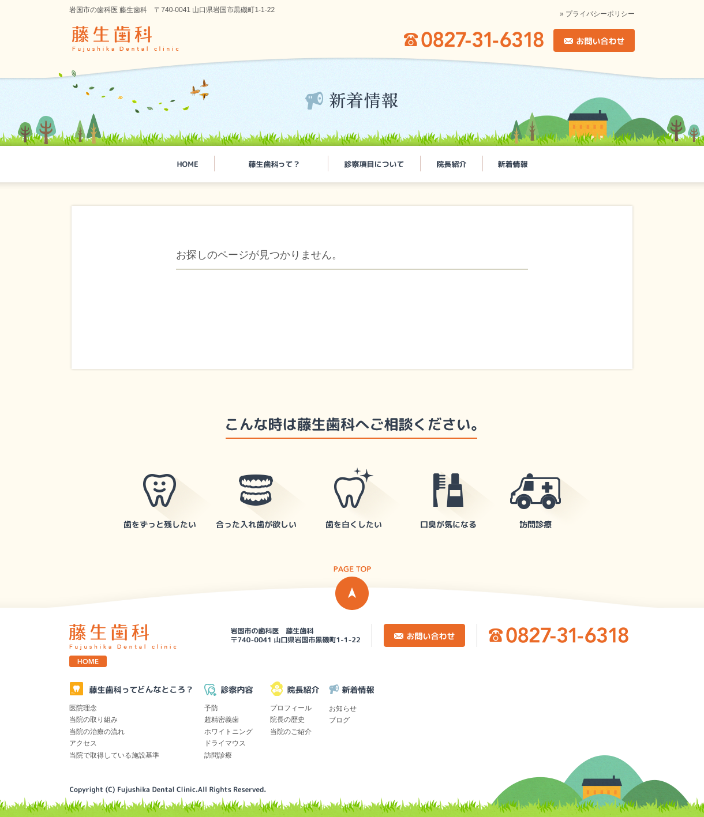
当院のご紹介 (291, 732)
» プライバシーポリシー (597, 14)
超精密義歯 (221, 720)
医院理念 (83, 708)
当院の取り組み (93, 720)
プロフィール (291, 708)
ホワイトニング (228, 732)
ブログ (339, 720)
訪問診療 (218, 755)
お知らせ (343, 709)
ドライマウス (225, 743)
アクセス (83, 743)
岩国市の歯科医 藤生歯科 (142, 39)
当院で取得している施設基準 (114, 755)
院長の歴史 (287, 720)
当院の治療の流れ (97, 732)
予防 (211, 708)
